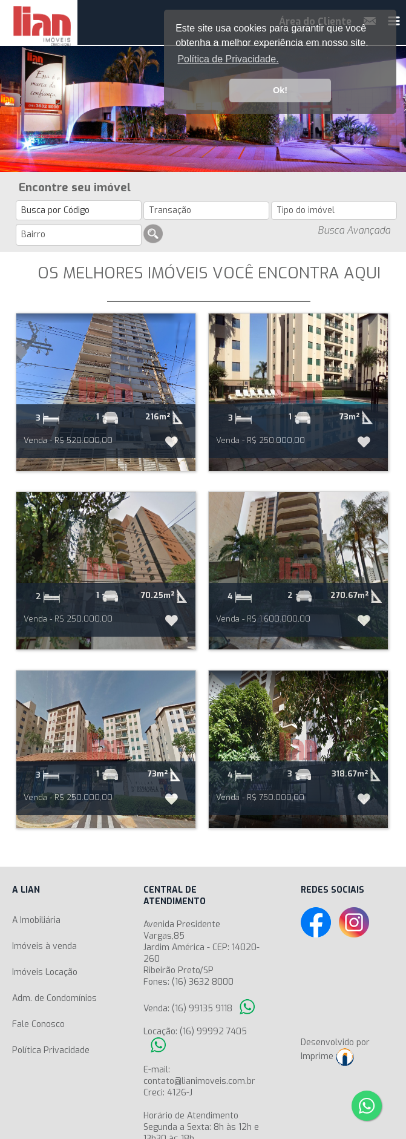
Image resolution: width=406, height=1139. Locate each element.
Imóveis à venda (44, 946)
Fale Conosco (38, 1024)
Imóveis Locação (44, 972)
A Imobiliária (36, 920)
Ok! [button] (280, 90)
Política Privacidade (51, 1050)
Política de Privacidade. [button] (227, 59)
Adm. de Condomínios (54, 998)
